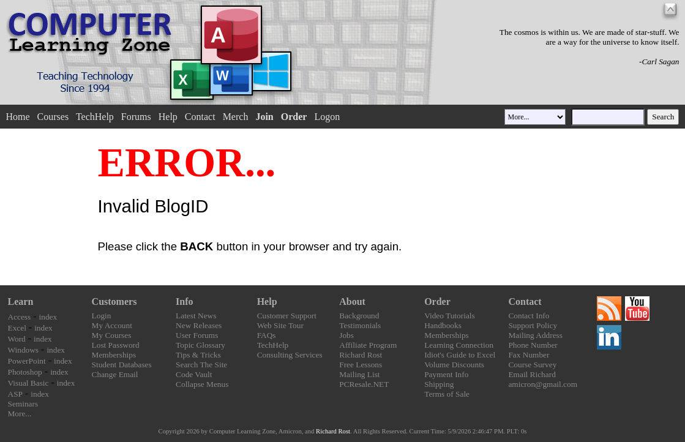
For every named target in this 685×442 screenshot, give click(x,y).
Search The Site (201, 364)
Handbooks (443, 325)
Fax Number (528, 354)
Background (359, 315)
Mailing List (359, 374)
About (352, 301)
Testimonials (360, 325)
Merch (236, 116)
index (48, 316)
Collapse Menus (202, 384)
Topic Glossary (200, 345)
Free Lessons (360, 364)
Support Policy (532, 325)
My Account (112, 325)
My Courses (112, 335)
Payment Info (446, 374)
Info (184, 301)
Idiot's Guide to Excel (459, 354)
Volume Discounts (454, 364)
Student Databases (122, 364)
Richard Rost (360, 354)
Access (19, 316)
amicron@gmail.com (542, 384)
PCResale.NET (364, 384)
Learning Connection (458, 345)
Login (101, 315)
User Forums (197, 335)
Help (168, 116)
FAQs (266, 335)
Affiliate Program (368, 345)
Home (17, 116)
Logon (327, 116)
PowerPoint (27, 360)
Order (437, 301)
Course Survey (532, 364)
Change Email (115, 374)
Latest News (196, 315)
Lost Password (116, 345)
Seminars (23, 403)
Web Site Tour (280, 325)
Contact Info (528, 315)
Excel (17, 327)
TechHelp (95, 116)
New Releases (199, 325)
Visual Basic (28, 383)
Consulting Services (290, 354)
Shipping (439, 384)
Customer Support (286, 315)
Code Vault (194, 374)
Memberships (114, 354)
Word (17, 338)
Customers (114, 301)
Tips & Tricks (198, 354)
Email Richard (531, 374)
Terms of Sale (447, 394)
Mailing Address (535, 335)
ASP (15, 394)
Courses (53, 116)
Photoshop (25, 371)
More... (20, 413)
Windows (23, 349)
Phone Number (532, 345)
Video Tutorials (449, 315)
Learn (21, 301)
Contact (200, 116)
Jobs (346, 335)
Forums (136, 116)
